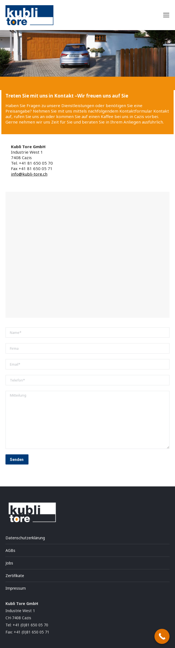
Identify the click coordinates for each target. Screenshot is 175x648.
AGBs (10, 550)
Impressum (15, 588)
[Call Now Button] (162, 636)
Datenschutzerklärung (25, 537)
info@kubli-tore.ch (29, 174)
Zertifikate (14, 575)
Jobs (9, 563)
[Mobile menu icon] (166, 15)
